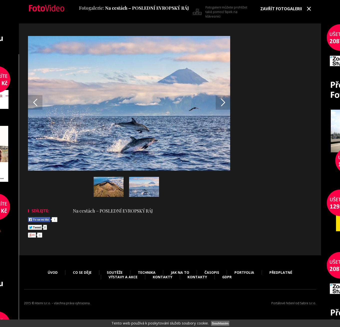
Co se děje (82, 272)
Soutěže (115, 272)
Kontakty (162, 277)
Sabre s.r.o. (308, 303)
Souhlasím (220, 323)
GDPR (227, 277)
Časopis (211, 272)
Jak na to (180, 272)
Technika (147, 272)
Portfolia (244, 272)
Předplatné (280, 272)
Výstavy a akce (123, 277)
